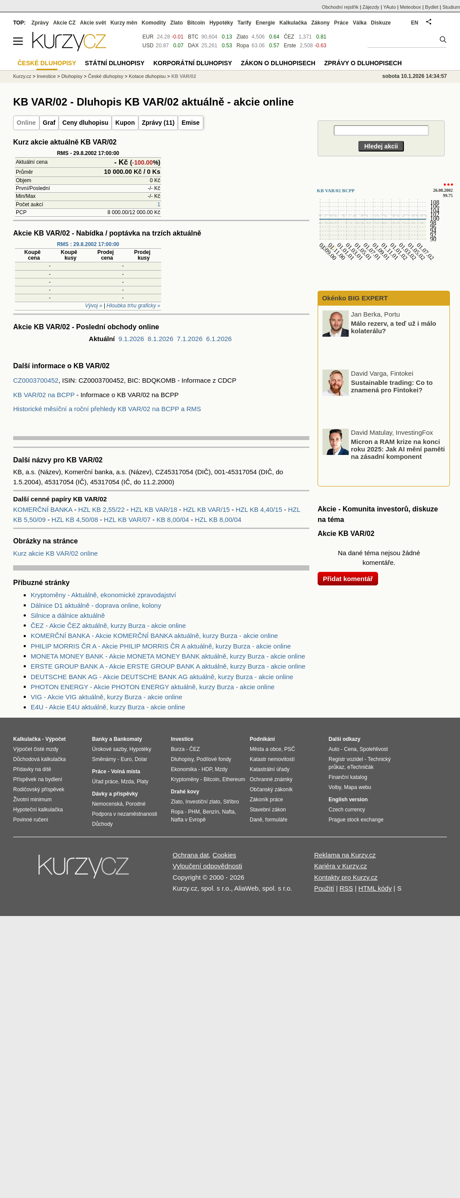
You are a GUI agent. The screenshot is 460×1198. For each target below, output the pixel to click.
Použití (324, 888)
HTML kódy (375, 888)
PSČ (289, 749)
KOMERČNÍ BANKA (43, 509)
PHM (194, 812)
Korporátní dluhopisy (192, 63)
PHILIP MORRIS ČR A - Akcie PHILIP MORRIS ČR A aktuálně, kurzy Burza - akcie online (161, 646)
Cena (350, 749)
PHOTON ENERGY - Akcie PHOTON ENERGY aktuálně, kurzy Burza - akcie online (153, 687)
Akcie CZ (64, 23)
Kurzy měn (123, 23)
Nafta (228, 812)
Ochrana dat (191, 855)
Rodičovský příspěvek (38, 789)
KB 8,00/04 (173, 519)
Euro (125, 759)
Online (26, 122)
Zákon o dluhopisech (278, 63)
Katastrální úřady (270, 769)
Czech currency (347, 810)
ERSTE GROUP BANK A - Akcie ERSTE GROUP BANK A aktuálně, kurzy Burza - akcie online (168, 666)
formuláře (276, 820)
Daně (256, 820)
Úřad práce (105, 782)
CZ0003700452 (35, 380)
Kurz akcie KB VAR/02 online (55, 553)
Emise (190, 122)
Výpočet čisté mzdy (35, 749)
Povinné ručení (30, 820)
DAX (193, 45)
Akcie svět (93, 23)
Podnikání (262, 739)
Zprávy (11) (158, 122)
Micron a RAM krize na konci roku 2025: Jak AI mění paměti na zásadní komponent (398, 449)
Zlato (242, 37)
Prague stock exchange (356, 820)
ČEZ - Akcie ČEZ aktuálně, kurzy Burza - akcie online (108, 625)
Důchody (102, 824)
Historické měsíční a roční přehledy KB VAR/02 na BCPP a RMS (107, 408)
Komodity (154, 23)
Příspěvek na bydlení (37, 779)
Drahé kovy (185, 792)
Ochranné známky (271, 779)
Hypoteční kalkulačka (38, 810)
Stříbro (231, 802)
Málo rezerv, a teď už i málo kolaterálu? (393, 327)
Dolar (140, 759)
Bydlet (432, 7)
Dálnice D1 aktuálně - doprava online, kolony (96, 605)
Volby (335, 787)
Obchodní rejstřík (340, 7)
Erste (290, 45)
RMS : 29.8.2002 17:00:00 (88, 244)
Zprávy (40, 23)
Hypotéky (221, 23)
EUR (147, 37)
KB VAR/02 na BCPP (43, 394)
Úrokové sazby (109, 749)
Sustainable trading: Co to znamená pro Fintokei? (392, 386)
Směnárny (104, 759)
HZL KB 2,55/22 (102, 509)
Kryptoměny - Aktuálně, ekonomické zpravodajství (103, 595)
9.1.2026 (131, 338)
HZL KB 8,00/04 (218, 519)
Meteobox (410, 7)
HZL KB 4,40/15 (260, 509)
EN (414, 23)
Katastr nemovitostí (272, 759)
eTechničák (360, 767)
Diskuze (381, 23)
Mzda (127, 782)
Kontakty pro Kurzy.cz (346, 877)
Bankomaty (127, 739)
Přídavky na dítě (32, 769)
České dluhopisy (106, 76)
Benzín (211, 812)
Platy (143, 782)
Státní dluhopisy (115, 63)
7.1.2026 (189, 338)
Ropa (243, 45)
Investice (46, 76)
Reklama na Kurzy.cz (345, 855)
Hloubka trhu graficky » (133, 306)
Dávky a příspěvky (115, 794)
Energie (265, 23)
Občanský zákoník (271, 789)
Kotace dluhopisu (147, 76)
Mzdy (221, 769)
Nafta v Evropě (188, 820)
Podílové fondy (213, 759)
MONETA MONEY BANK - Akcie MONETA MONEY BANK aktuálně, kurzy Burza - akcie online (168, 656)
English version (348, 799)
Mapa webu (357, 787)
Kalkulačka (293, 23)
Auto (334, 749)
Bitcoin (196, 23)
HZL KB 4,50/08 (76, 519)
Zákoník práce (266, 799)
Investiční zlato (202, 802)
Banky (100, 739)
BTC (193, 37)
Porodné (135, 804)
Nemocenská (107, 804)
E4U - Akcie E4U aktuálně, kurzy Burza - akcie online (108, 707)
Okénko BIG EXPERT (354, 298)
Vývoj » (93, 306)
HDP (207, 769)
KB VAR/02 (183, 76)
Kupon (124, 122)
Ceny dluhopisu (85, 122)
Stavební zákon (268, 810)
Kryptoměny (185, 779)
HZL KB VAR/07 (128, 519)
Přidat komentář (348, 578)
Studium (451, 7)
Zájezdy (370, 7)
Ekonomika (184, 769)
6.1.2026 (219, 338)
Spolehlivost (374, 749)
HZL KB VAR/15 (207, 509)
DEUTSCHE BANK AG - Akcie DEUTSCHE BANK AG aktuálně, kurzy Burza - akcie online (162, 676)
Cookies (224, 855)
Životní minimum (32, 799)
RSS (346, 888)
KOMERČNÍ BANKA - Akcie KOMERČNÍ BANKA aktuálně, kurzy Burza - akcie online (154, 635)
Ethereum (233, 779)
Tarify (244, 23)
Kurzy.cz (22, 76)
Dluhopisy (71, 76)
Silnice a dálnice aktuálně (68, 615)
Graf (49, 122)
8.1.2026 (160, 338)
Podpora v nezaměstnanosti (124, 814)
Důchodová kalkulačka (39, 759)
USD (147, 45)
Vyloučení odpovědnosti (207, 866)
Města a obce (265, 749)
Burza (177, 749)
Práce (341, 23)
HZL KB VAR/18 (155, 509)
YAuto (389, 7)
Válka (359, 23)
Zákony (320, 23)
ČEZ (289, 37)
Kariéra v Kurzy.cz (340, 866)
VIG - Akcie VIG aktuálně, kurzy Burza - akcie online (106, 697)
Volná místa (125, 771)
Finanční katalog (348, 777)
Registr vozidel (346, 759)
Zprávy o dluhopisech (363, 63)
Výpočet (55, 739)
